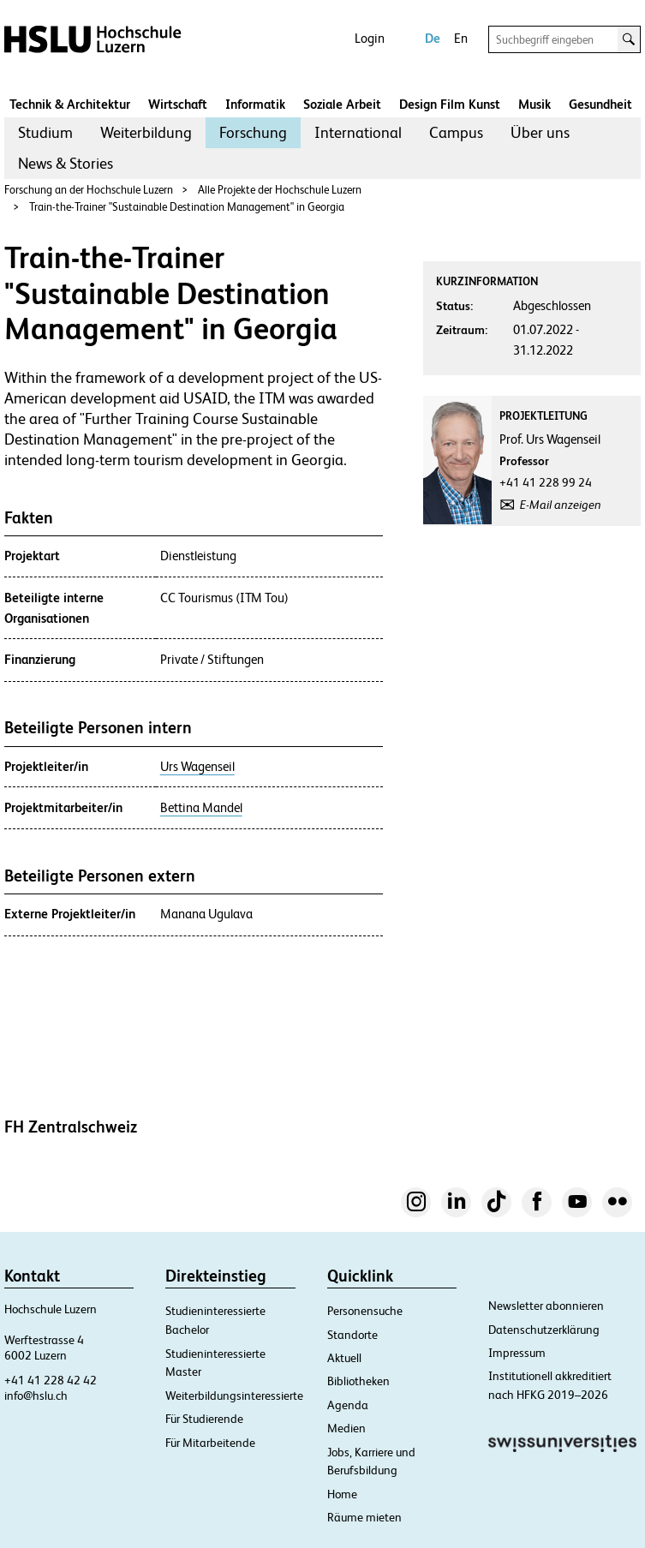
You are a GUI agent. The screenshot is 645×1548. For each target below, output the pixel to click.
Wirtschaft (177, 104)
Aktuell (344, 1358)
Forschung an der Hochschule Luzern (88, 189)
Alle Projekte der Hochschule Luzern (279, 189)
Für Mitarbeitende (210, 1442)
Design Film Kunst (449, 104)
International (358, 132)
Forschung (253, 132)
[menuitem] (45, 132)
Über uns (540, 132)
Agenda (347, 1405)
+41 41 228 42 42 (50, 1380)
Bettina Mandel (201, 808)
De (432, 38)
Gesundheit (600, 104)
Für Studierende (204, 1418)
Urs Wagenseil (197, 767)
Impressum (517, 1353)
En (461, 38)
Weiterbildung (146, 132)
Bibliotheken (358, 1381)
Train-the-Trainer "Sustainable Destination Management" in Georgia (186, 206)
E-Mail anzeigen (560, 504)
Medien (346, 1428)
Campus (456, 132)
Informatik (255, 104)
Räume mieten (364, 1517)
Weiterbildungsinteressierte (234, 1395)
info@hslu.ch (36, 1395)
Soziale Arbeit (342, 104)
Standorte (352, 1335)
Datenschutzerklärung (544, 1329)
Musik (534, 104)
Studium (45, 132)
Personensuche (365, 1311)
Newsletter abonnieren (546, 1305)
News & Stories (65, 163)
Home (342, 1494)
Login (370, 38)
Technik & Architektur (69, 104)
